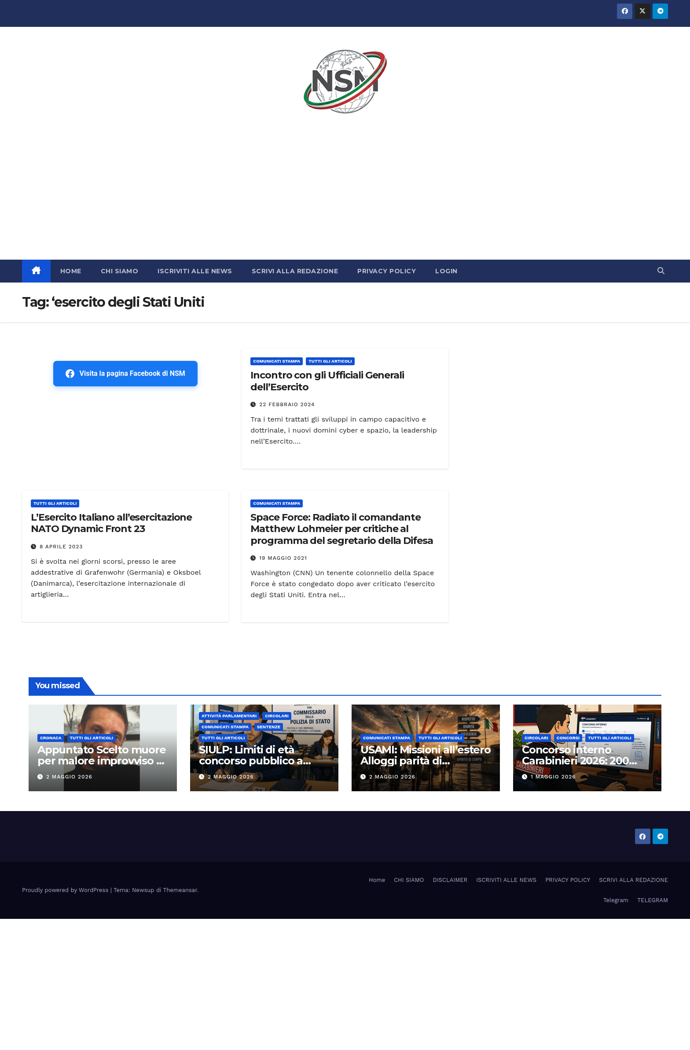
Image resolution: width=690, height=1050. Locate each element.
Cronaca (51, 737)
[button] (660, 271)
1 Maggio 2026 (553, 777)
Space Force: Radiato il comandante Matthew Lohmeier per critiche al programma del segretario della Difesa (341, 529)
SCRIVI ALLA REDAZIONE (295, 271)
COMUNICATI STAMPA (276, 361)
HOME (70, 271)
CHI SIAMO (120, 271)
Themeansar (180, 890)
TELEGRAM (652, 900)
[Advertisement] (345, 193)
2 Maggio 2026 (69, 777)
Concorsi (568, 737)
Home (377, 880)
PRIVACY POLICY (386, 271)
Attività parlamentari (229, 715)
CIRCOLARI (277, 715)
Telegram (615, 900)
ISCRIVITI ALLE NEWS (195, 271)
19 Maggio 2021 (283, 558)
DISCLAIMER (450, 880)
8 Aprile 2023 (61, 546)
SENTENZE (268, 726)
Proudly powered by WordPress (66, 890)
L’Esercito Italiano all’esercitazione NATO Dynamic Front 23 (111, 523)
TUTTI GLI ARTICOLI (330, 361)
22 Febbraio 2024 (287, 404)
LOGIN (446, 271)
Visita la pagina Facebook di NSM (125, 373)
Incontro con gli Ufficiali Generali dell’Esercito (327, 381)
